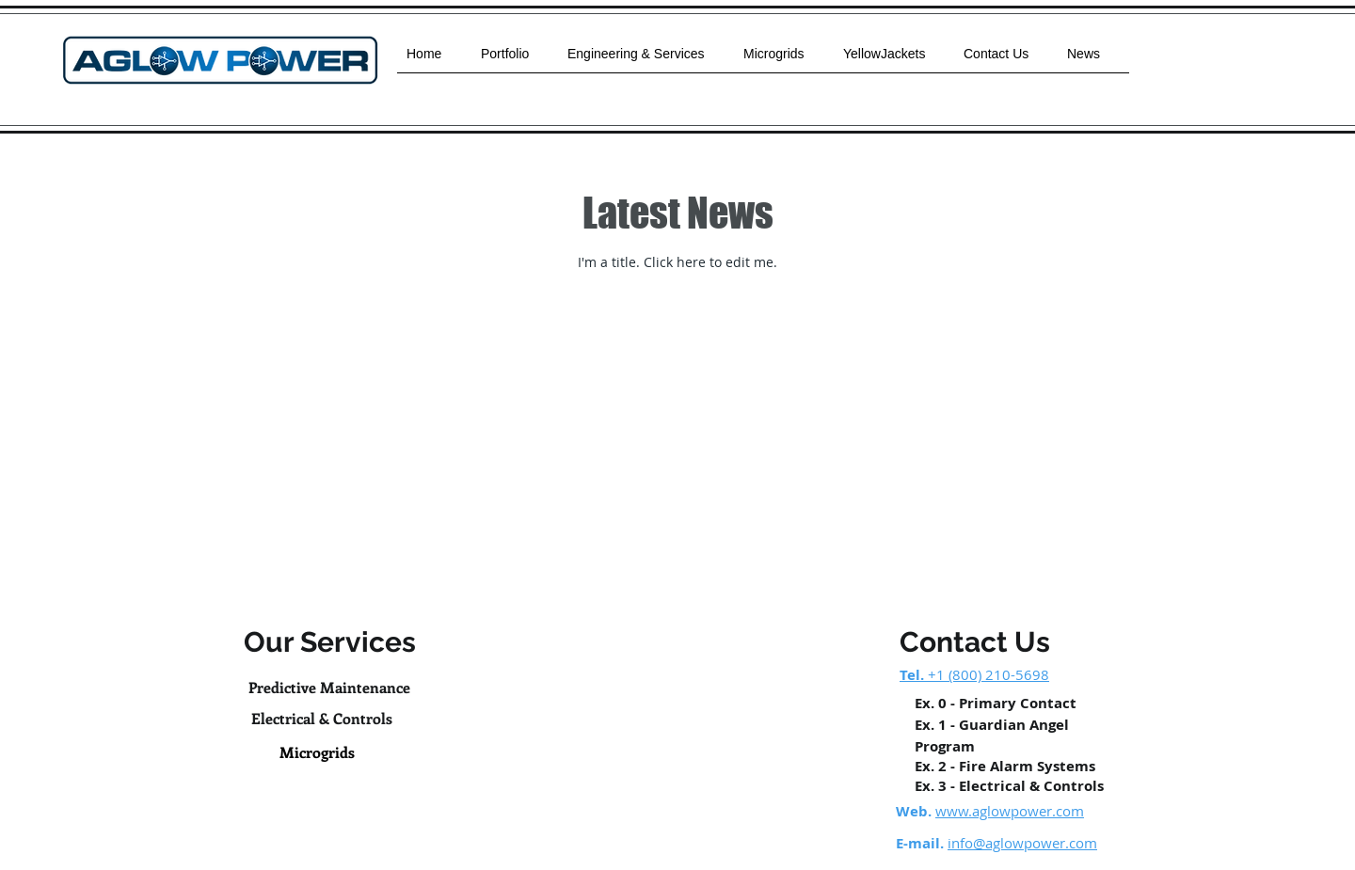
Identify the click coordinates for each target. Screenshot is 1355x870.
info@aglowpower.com (1022, 842)
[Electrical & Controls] (321, 718)
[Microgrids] (317, 752)
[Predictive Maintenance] (329, 688)
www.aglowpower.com (1009, 810)
